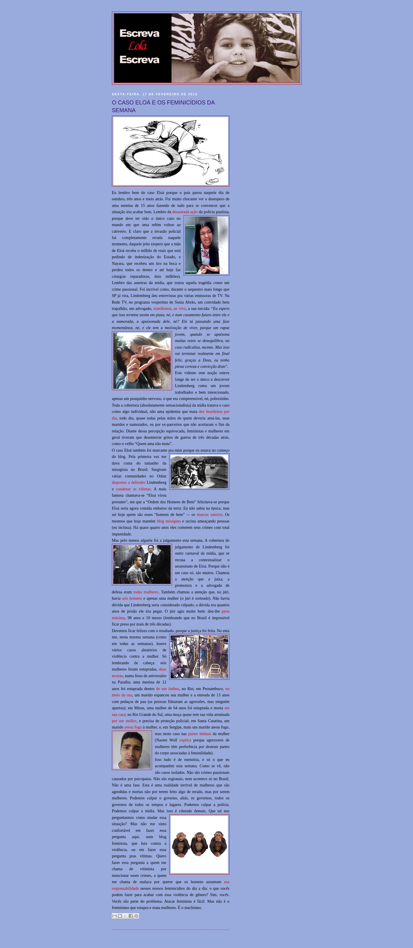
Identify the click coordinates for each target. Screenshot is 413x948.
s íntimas (203, 733)
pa (190, 733)
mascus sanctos (209, 514)
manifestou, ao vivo (169, 308)
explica (185, 740)
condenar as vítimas (133, 489)
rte (194, 733)
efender (139, 482)
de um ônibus (167, 688)
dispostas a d (122, 482)
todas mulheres (146, 592)
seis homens (132, 598)
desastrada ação (185, 211)
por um (124, 720)
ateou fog (132, 727)
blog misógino (169, 521)
